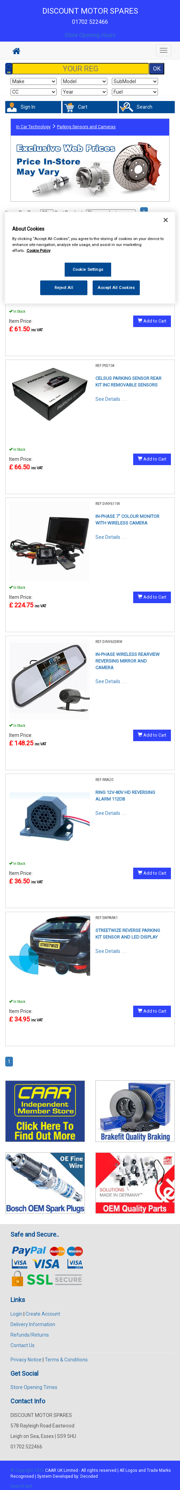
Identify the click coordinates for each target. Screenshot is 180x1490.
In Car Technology (33, 126)
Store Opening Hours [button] (90, 35)
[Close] (165, 219)
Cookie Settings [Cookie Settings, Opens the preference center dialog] (88, 269)
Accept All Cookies (116, 287)
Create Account (43, 1314)
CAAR (50, 1470)
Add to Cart (152, 321)
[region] (90, 257)
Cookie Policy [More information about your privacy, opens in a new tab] (38, 250)
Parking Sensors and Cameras (86, 126)
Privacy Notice (26, 1359)
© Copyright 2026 (27, 1470)
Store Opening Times (33, 1387)
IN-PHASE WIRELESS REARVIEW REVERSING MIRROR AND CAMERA (127, 661)
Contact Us (22, 1345)
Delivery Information (32, 1324)
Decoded (89, 1476)
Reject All (64, 287)
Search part (21, 1486)
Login (16, 1314)
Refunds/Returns (29, 1335)
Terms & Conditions (66, 1359)
